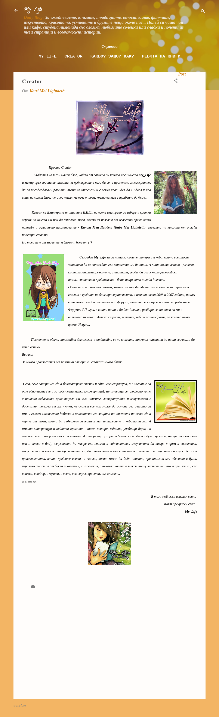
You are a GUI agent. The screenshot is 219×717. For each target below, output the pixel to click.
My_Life (33, 10)
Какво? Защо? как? (112, 56)
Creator (73, 56)
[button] (175, 81)
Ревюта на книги (161, 56)
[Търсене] (203, 11)
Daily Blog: (34, 17)
